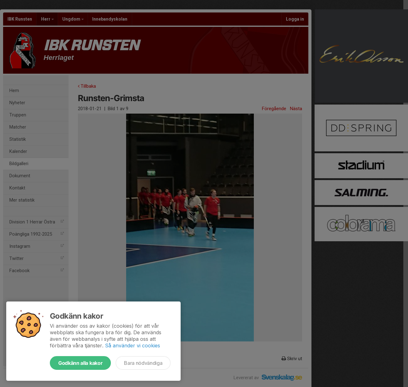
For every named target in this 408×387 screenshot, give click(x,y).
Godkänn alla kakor (80, 363)
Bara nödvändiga (143, 363)
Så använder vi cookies (132, 345)
